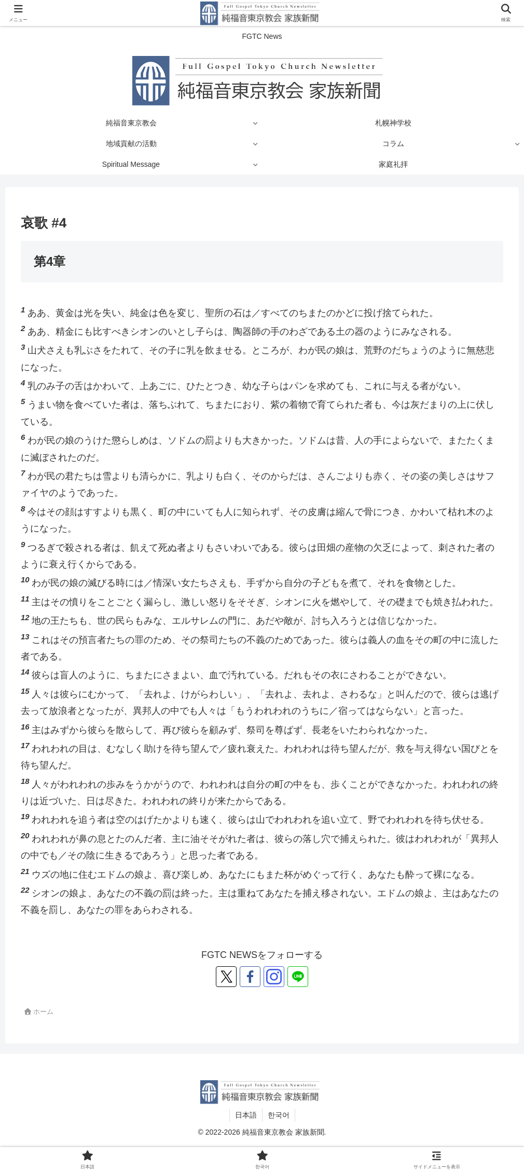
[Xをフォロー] (226, 976)
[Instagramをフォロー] (274, 976)
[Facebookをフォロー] (250, 976)
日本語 (246, 1115)
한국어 (278, 1115)
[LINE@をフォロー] (297, 976)
